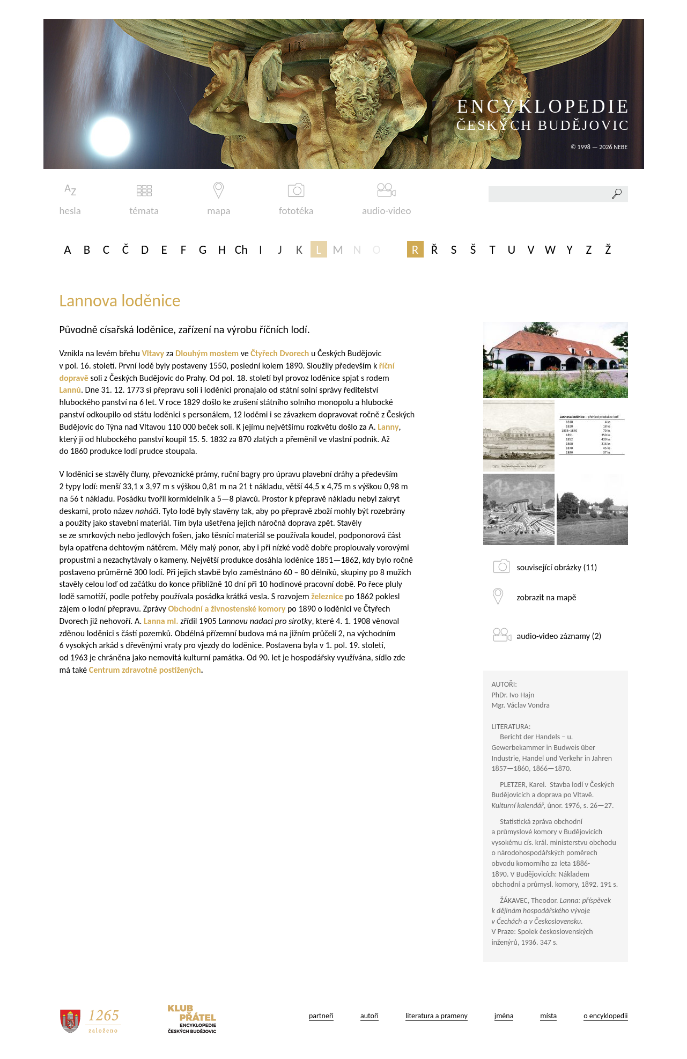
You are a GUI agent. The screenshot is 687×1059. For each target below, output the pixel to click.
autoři (369, 1015)
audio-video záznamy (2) (559, 636)
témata (144, 199)
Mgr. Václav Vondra (521, 705)
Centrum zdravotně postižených (145, 670)
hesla (70, 199)
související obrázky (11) (557, 567)
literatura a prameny (436, 1015)
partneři (321, 1015)
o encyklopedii (605, 1015)
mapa (218, 199)
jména (504, 1015)
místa (548, 1015)
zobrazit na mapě (547, 597)
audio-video (386, 199)
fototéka (296, 199)
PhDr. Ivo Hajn (513, 695)
